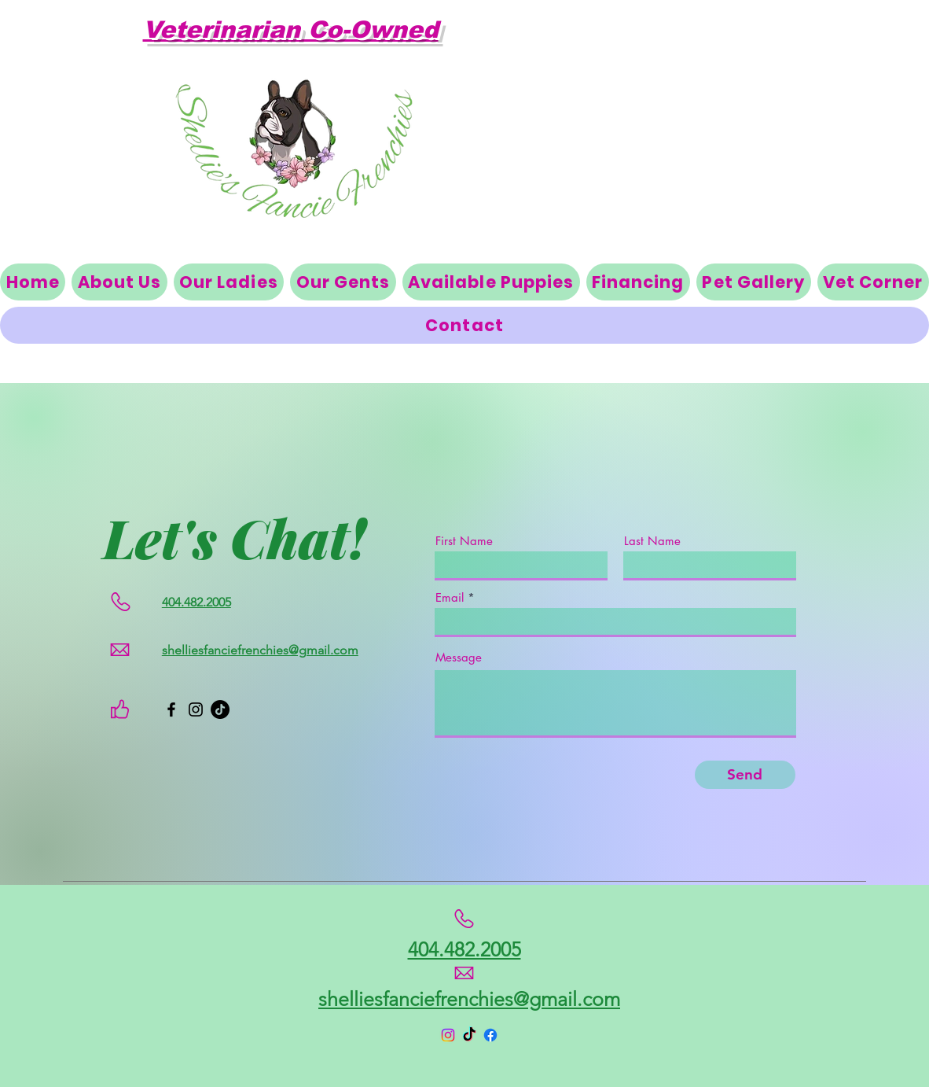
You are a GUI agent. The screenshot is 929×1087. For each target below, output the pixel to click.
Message (458, 657)
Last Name (652, 541)
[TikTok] (220, 709)
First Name (464, 541)
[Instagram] (195, 709)
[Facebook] (171, 709)
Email (449, 597)
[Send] (745, 775)
